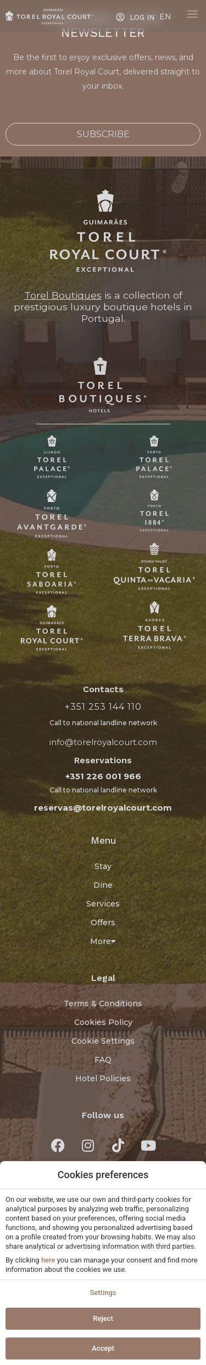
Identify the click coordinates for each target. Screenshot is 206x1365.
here (48, 1260)
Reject (103, 1318)
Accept (103, 1348)
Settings (103, 1292)
